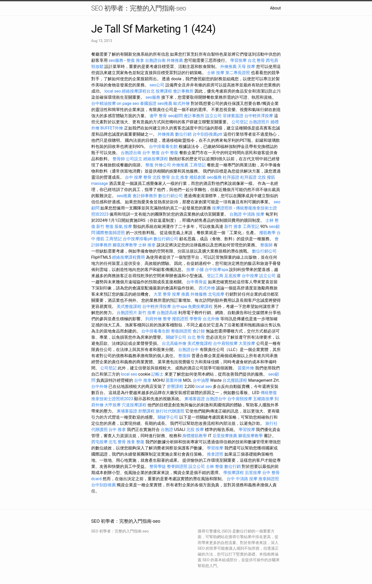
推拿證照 (215, 454)
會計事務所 (183, 91)
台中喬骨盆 (196, 281)
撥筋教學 (267, 232)
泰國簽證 (148, 103)
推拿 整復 (135, 441)
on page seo (128, 103)
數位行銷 (183, 134)
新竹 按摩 (147, 312)
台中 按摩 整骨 (138, 177)
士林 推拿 (147, 245)
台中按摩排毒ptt (137, 238)
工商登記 (197, 165)
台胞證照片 (259, 121)
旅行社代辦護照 (170, 411)
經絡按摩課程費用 (128, 257)
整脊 (167, 318)
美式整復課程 (129, 306)
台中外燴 (99, 386)
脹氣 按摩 (123, 226)
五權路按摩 (263, 398)
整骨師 (119, 158)
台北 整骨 (256, 60)
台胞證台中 (188, 349)
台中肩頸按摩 (225, 343)
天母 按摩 (246, 66)
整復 (149, 165)
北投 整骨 (161, 177)
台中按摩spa (216, 269)
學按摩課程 (233, 472)
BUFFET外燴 (111, 128)
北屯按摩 (216, 294)
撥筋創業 (197, 177)
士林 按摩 (215, 72)
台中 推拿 (143, 380)
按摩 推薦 (180, 294)
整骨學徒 (157, 466)
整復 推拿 (135, 60)
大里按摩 (247, 343)
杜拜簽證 (231, 177)
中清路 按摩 (253, 214)
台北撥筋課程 (235, 380)
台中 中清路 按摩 (242, 478)
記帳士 (157, 374)
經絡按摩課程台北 (138, 91)
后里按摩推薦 (225, 435)
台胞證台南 (155, 60)
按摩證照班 (222, 208)
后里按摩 (253, 472)
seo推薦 (164, 103)
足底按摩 (232, 275)
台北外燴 (211, 318)
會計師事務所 (145, 195)
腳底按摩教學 (125, 245)
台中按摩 (250, 275)
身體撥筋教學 (194, 435)
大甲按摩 (112, 404)
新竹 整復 (105, 226)
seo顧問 (175, 115)
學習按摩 (238, 60)
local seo (112, 91)
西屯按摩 (99, 441)
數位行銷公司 (170, 195)
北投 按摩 (195, 429)
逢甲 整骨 (158, 115)
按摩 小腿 (195, 269)
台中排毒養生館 (163, 146)
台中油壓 (201, 380)
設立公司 (213, 115)
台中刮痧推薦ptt (207, 134)
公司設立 (134, 158)
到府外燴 (153, 318)
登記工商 (215, 275)
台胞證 (235, 214)
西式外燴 (207, 288)
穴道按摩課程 (134, 404)
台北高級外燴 (174, 343)
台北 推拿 (179, 177)
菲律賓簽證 (233, 115)
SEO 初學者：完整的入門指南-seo (138, 8)
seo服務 (115, 60)
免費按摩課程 (200, 306)
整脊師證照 (177, 466)
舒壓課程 (175, 386)
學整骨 (195, 318)
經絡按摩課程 (155, 158)
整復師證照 (181, 331)
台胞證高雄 (167, 312)
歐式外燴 (181, 103)
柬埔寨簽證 (194, 398)
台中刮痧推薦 (103, 484)
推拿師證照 (268, 478)
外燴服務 (198, 294)
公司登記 (240, 121)
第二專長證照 (237, 72)
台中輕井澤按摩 (258, 115)
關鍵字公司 (176, 337)
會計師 (199, 331)
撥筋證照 (180, 318)
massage (99, 183)
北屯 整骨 (117, 441)
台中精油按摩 (103, 103)
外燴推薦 (175, 60)
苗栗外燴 (246, 368)
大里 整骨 (162, 294)
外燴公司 (163, 165)
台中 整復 (151, 152)
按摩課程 (164, 91)
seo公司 (156, 85)
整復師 (266, 245)
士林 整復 (214, 466)
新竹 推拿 (233, 226)
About (275, 8)
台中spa (179, 306)
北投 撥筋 (266, 177)
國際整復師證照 (110, 232)
